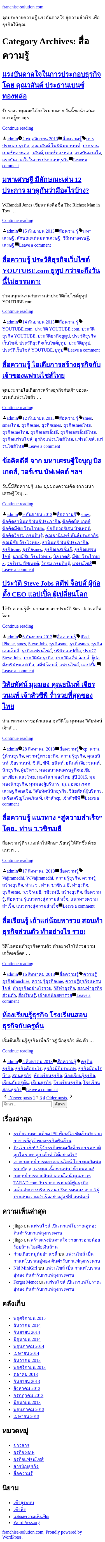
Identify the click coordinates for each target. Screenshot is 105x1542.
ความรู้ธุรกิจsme (47, 981)
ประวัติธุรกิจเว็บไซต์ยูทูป (42, 343)
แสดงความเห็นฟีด (31, 1516)
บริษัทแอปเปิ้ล (67, 650)
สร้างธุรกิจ (71, 892)
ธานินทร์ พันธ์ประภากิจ (65, 542)
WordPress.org (26, 1522)
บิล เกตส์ (61, 556)
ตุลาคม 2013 (25, 1374)
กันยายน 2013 (26, 1381)
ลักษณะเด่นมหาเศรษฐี (38, 238)
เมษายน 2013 (26, 1416)
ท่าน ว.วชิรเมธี (55, 885)
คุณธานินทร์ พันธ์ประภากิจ (71, 535)
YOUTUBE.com (17, 329)
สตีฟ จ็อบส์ (46, 664)
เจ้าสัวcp (52, 798)
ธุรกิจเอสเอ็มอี (44, 432)
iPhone (8, 643)
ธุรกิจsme (30, 425)
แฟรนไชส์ (85, 439)
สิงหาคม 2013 (26, 1388)
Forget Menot (25, 1282)
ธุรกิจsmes (51, 425)
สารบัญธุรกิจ (26, 1466)
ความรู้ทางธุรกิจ (42, 756)
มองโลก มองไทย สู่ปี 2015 (62, 777)
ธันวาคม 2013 (27, 1360)
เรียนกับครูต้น (15, 1082)
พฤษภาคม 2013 (28, 1409)
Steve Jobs (37, 643)
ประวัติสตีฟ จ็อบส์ (72, 657)
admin (12, 138)
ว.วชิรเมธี (31, 892)
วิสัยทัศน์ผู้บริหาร (85, 791)
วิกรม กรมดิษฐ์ (55, 563)
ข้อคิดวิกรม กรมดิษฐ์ (22, 535)
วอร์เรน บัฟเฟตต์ (23, 563)
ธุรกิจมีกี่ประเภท (60, 1068)
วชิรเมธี (51, 892)
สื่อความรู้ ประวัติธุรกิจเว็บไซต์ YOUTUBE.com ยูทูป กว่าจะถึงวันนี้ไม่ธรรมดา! (51, 270)
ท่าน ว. (32, 885)
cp (85, 749)
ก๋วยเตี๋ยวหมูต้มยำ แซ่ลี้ (35, 1254)
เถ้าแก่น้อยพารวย (55, 995)
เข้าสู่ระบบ (23, 1502)
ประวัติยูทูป (79, 343)
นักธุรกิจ (10, 770)
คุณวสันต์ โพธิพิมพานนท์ (55, 145)
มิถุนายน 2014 (27, 1339)
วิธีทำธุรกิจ (64, 988)
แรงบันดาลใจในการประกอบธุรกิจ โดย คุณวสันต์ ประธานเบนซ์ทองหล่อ (51, 85)
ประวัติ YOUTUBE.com (57, 329)
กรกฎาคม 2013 (28, 1395)
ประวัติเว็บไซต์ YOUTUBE (27, 350)
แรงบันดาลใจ (87, 152)
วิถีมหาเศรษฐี (76, 238)
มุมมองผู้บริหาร (44, 784)
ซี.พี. (36, 763)
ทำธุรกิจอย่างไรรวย (32, 988)
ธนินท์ (58, 763)
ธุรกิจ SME (23, 1452)
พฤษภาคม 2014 (28, 1346)
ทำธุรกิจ (80, 885)
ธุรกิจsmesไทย (77, 425)
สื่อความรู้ (72, 138)
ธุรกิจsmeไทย (15, 432)
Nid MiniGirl (25, 1268)
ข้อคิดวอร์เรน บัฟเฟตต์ (68, 528)
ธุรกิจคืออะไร (28, 1068)
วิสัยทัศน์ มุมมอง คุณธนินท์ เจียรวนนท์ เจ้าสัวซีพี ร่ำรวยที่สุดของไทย (48, 695)
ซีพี (46, 763)
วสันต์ (37, 152)
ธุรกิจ (7, 1068)
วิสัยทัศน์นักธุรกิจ (50, 791)
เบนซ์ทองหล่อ (58, 152)
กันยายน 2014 (26, 1332)
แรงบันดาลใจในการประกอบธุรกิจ (35, 159)
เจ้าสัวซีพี (71, 798)
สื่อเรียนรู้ (27, 995)
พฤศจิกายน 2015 (29, 1318)
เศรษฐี (8, 245)
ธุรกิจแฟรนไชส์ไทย (54, 439)
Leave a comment (35, 245)
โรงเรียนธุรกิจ (67, 1082)
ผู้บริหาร (29, 770)
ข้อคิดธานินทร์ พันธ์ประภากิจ (31, 521)
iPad (84, 636)
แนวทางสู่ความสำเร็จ (37, 906)
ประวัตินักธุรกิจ (38, 657)
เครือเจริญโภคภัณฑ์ (22, 798)
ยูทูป (59, 350)
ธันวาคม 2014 (27, 1325)
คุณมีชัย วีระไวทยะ (21, 542)
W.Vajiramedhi (39, 878)
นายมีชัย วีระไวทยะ (32, 556)
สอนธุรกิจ (21, 1075)
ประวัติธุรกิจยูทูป (54, 336)
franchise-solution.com (22, 6)
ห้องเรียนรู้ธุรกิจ (79, 1075)
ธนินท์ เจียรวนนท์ (83, 763)
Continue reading (17, 128)
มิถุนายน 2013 (27, 1402)
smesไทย (10, 425)
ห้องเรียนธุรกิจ (48, 1075)
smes (87, 418)
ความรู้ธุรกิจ (72, 756)
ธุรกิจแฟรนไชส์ (17, 439)
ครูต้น (86, 1061)
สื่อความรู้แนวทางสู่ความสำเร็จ (37, 899)
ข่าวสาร (21, 1445)
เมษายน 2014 (26, 1353)
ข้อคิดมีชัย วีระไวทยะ (23, 528)
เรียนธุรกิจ (41, 1082)
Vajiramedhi (13, 878)
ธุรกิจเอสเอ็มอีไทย (78, 432)
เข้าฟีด (19, 1509)
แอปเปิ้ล (89, 664)
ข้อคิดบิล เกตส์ (76, 521)
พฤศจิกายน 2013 (29, 1367)
